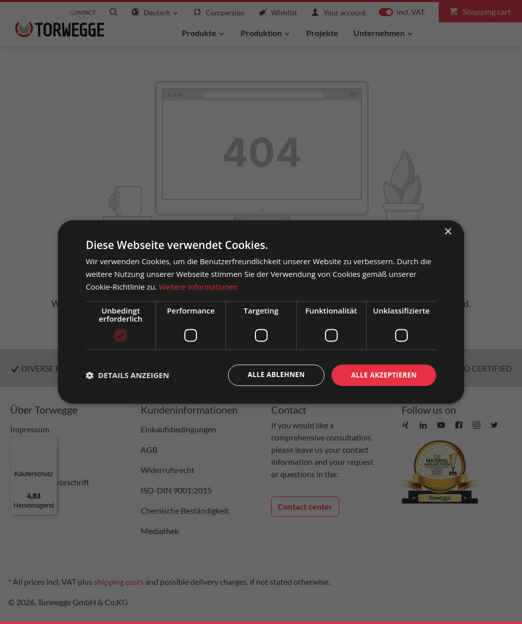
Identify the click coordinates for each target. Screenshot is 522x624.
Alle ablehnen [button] (272, 375)
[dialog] (261, 312)
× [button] (447, 231)
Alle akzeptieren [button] (382, 375)
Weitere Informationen (199, 286)
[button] (127, 375)
